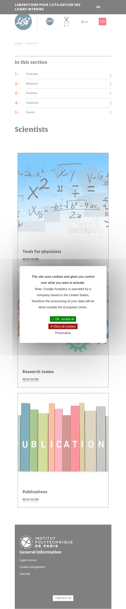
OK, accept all (63, 319)
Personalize (63, 333)
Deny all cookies (63, 326)
